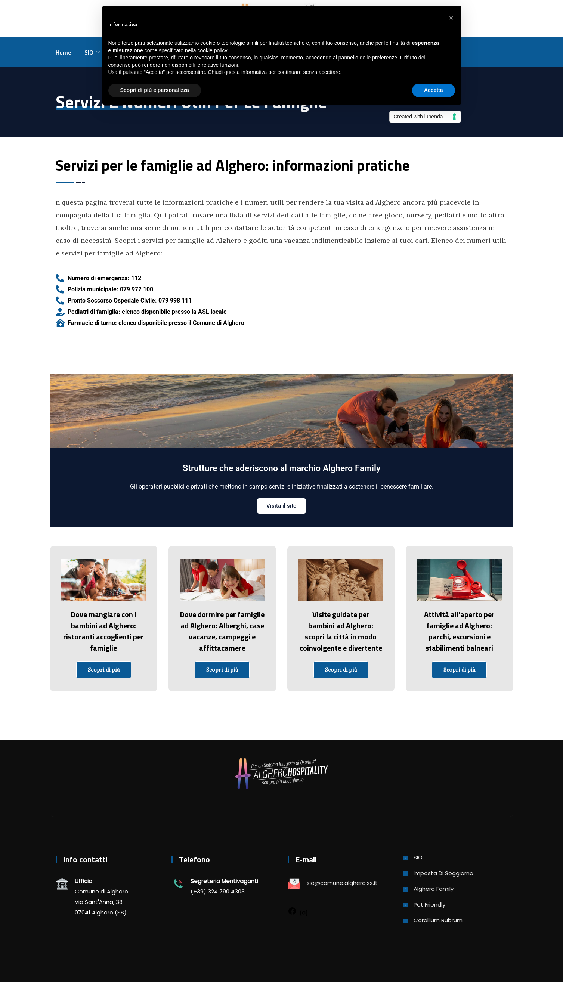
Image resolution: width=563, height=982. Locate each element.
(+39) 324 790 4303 (218, 891)
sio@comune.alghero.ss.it (342, 883)
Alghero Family (434, 889)
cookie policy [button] (212, 50)
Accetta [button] (433, 90)
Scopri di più (104, 669)
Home (63, 52)
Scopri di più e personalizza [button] (154, 90)
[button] (451, 18)
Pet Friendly (429, 904)
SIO (88, 52)
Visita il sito (281, 505)
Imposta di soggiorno (443, 873)
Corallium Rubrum (438, 920)
